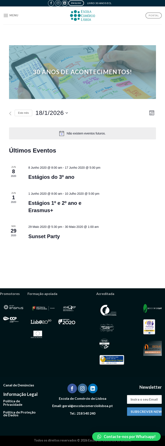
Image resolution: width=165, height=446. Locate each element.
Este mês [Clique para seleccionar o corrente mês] (23, 112)
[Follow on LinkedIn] (65, 3)
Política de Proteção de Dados (19, 413)
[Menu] (10, 15)
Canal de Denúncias (18, 385)
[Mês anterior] (10, 113)
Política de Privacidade (12, 402)
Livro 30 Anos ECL (99, 3)
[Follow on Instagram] (58, 3)
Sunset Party (44, 236)
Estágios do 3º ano (51, 177)
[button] (126, 436)
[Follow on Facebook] (51, 3)
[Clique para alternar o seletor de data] (51, 112)
